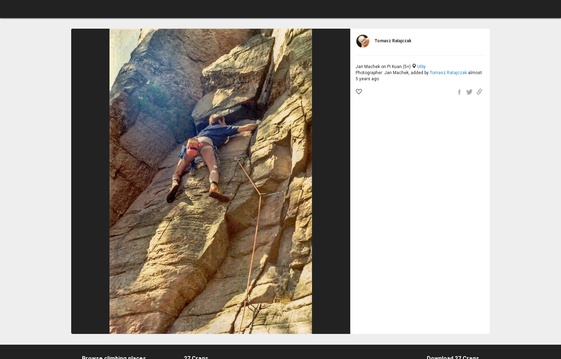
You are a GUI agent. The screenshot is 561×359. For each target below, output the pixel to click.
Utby (421, 66)
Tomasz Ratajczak (448, 72)
